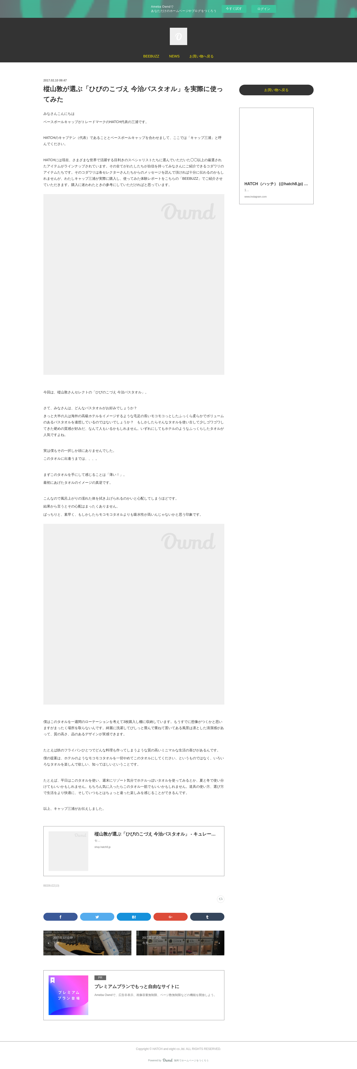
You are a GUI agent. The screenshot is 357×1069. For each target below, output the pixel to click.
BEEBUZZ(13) (51, 885)
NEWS (174, 56)
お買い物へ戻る (201, 56)
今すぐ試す (234, 8)
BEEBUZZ (151, 56)
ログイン (263, 9)
